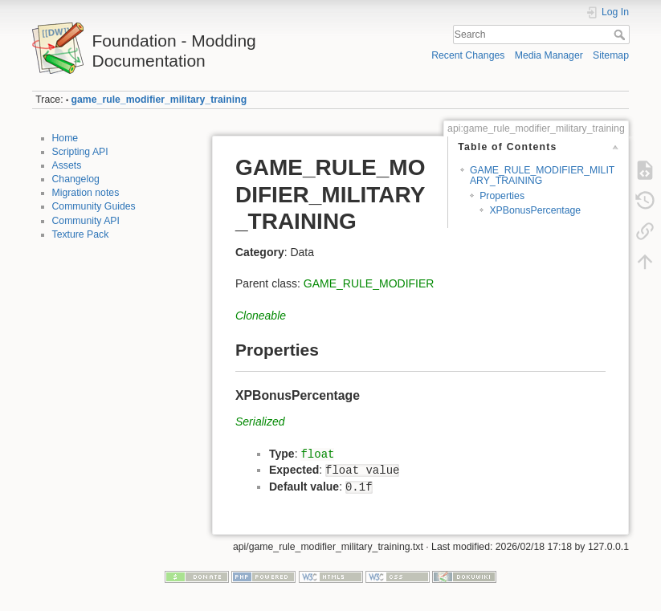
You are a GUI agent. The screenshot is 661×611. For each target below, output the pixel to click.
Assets (67, 165)
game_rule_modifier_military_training (159, 99)
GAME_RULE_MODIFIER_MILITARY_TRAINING (542, 175)
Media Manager (549, 55)
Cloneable (260, 315)
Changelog (76, 179)
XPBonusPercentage (535, 210)
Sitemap (611, 55)
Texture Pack (80, 234)
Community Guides (94, 206)
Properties (501, 196)
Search (621, 34)
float (317, 454)
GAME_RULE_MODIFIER (369, 283)
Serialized (259, 421)
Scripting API (80, 151)
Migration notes (86, 192)
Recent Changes (467, 55)
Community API (86, 220)
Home (65, 138)
